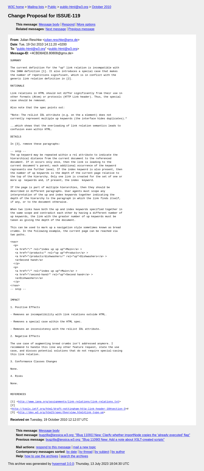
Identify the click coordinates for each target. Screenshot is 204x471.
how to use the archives (41, 456)
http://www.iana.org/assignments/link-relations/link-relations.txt (68, 402)
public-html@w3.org (74, 7)
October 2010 (101, 7)
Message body (49, 24)
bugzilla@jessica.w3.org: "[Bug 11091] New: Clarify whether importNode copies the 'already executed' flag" (114, 435)
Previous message (81, 29)
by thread (86, 451)
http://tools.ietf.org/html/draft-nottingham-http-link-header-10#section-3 (68, 409)
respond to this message (53, 447)
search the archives (74, 456)
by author (118, 451)
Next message (56, 29)
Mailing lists (35, 7)
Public (52, 7)
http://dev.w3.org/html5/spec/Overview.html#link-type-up (61, 412)
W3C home (16, 7)
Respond (68, 24)
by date (71, 451)
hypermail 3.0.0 (63, 463)
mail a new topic (84, 447)
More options (86, 24)
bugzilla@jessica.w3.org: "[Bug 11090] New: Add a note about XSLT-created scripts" (105, 439)
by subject (102, 451)
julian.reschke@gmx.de (61, 39)
